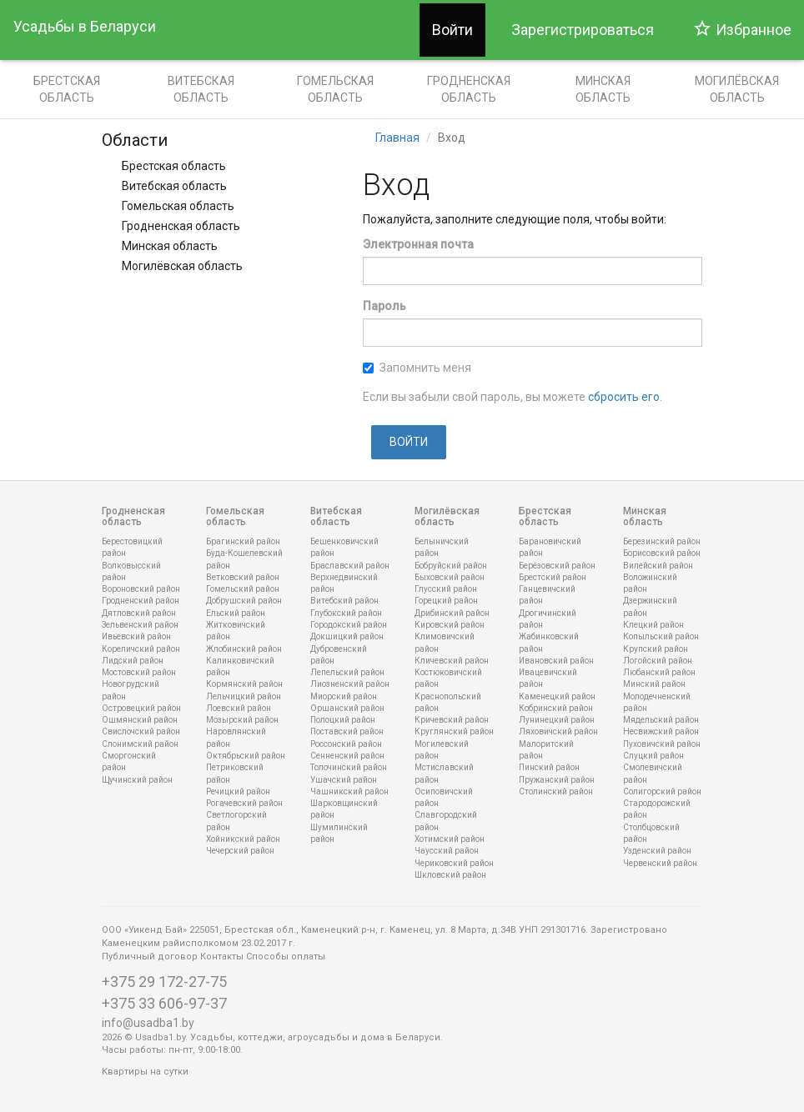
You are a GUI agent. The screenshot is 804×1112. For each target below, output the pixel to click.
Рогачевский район (244, 803)
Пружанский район (557, 779)
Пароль (384, 306)
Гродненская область (468, 89)
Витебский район (344, 600)
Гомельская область (335, 89)
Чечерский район (240, 850)
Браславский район (349, 565)
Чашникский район (349, 791)
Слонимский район (140, 744)
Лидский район (132, 660)
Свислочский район (141, 731)
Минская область (603, 89)
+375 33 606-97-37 (164, 1003)
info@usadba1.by (148, 1022)
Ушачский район (343, 779)
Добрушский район (244, 600)
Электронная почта (418, 244)
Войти (452, 29)
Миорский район (343, 696)
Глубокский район (346, 613)
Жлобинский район (244, 649)
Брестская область (66, 89)
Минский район (654, 684)
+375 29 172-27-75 (164, 981)
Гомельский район (242, 589)
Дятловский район (139, 613)
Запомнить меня (417, 367)
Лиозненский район (349, 684)
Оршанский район (347, 708)
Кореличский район (141, 649)
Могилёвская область (182, 266)
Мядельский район (661, 719)
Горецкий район (446, 600)
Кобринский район (556, 708)
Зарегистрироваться (582, 29)
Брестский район (552, 577)
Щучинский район (137, 779)
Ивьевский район (136, 636)
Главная (397, 137)
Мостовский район (139, 672)
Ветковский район (242, 577)
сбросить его (624, 396)
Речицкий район (238, 791)
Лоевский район (238, 708)
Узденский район (657, 850)
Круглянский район (454, 731)
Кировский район (450, 624)
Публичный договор (150, 956)
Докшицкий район (347, 636)
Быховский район (450, 577)
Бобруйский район (451, 565)
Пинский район (549, 767)
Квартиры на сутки (145, 1071)
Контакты (222, 956)
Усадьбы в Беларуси (84, 26)
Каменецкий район (557, 696)
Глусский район (446, 589)
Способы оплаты (285, 956)
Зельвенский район (140, 624)
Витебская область (201, 89)
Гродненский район (140, 600)
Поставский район (347, 731)
